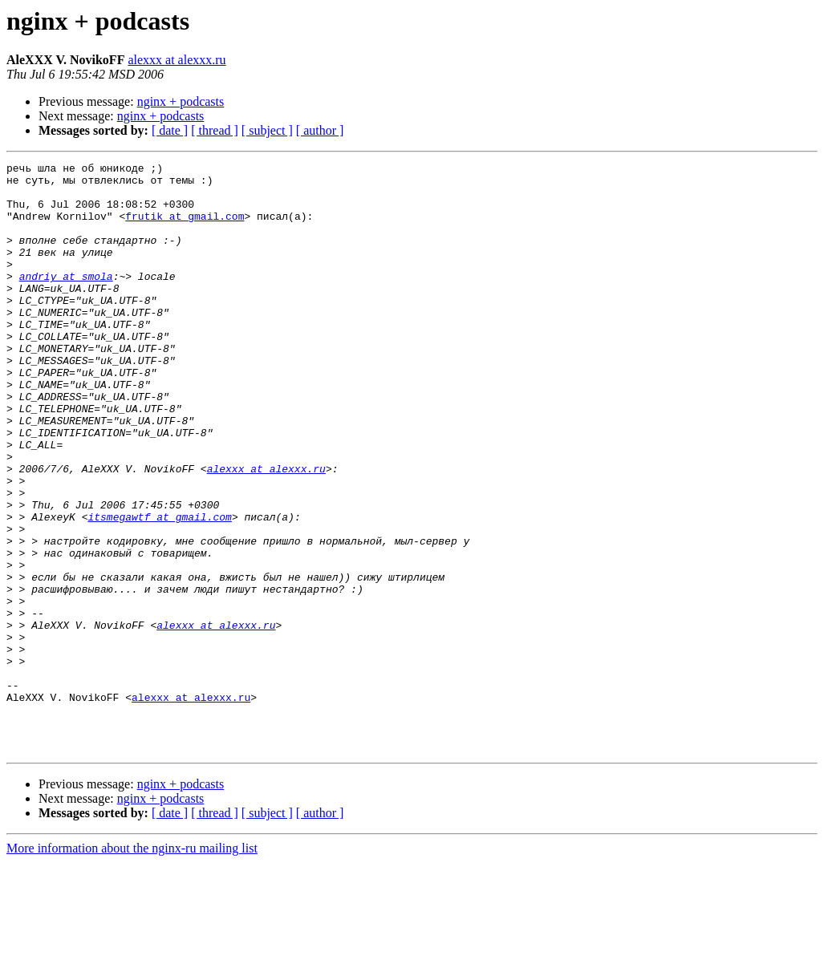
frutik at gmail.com (184, 228)
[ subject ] (267, 130)
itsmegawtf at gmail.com (159, 588)
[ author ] (320, 130)
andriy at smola (66, 300)
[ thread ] (214, 130)
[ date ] (170, 130)
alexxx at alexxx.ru (176, 60)
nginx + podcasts (181, 101)
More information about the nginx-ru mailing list (132, 966)
